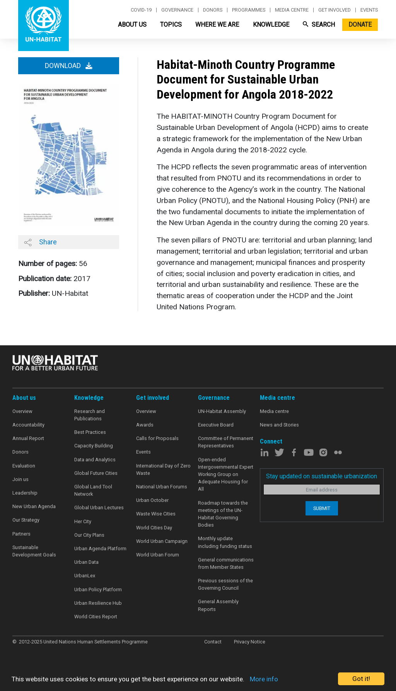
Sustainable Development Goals (34, 551)
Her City (82, 521)
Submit (321, 508)
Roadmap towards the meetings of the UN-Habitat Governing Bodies (223, 514)
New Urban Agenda (34, 506)
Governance (177, 10)
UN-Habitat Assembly (222, 411)
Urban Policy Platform (98, 589)
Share (40, 242)
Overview (22, 411)
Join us (20, 479)
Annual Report (28, 438)
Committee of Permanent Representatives (225, 442)
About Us (132, 24)
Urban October (152, 500)
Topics (171, 24)
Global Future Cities (96, 473)
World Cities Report (95, 616)
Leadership (25, 493)
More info (264, 679)
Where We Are (217, 24)
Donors (212, 10)
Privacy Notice (249, 642)
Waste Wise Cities (156, 514)
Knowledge (271, 24)
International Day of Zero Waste (163, 469)
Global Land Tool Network (93, 490)
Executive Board (216, 425)
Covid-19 (141, 10)
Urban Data (86, 562)
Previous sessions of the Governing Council (225, 584)
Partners (21, 534)
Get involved (334, 10)
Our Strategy (25, 520)
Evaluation (23, 466)
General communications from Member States (226, 563)
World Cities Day (154, 528)
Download (68, 66)
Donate (360, 24)
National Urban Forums (161, 487)
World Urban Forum (157, 555)
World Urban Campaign (162, 541)
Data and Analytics (95, 459)
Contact (213, 642)
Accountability (28, 425)
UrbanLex (84, 575)
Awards (145, 425)
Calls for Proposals (157, 438)
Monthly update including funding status (225, 542)
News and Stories (279, 425)
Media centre (292, 10)
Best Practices (90, 432)
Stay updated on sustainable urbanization (321, 476)
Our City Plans (89, 535)
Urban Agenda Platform (100, 548)
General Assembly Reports (218, 605)
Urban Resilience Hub (98, 603)
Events (369, 10)
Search (319, 24)
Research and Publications (89, 414)
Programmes (248, 10)
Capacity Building (93, 446)
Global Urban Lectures (99, 507)
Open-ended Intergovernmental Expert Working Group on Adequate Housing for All (225, 474)
